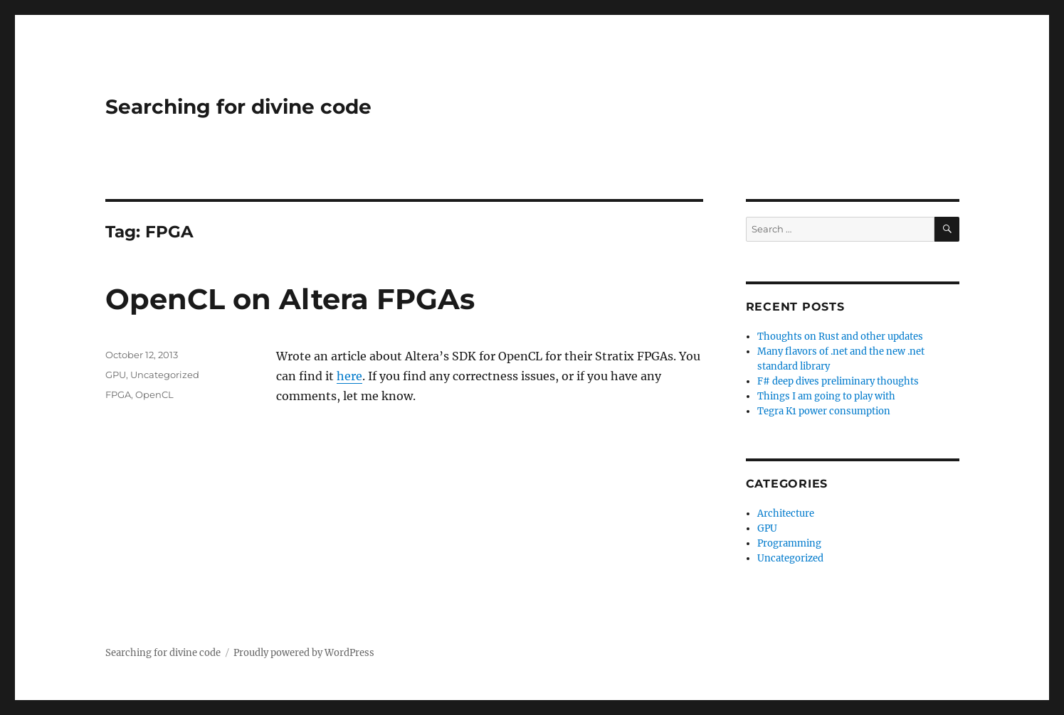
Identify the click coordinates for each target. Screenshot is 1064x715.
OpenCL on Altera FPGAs (290, 298)
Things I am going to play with (826, 396)
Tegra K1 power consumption (823, 411)
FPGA (118, 394)
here (349, 376)
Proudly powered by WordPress (303, 653)
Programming (789, 543)
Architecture (785, 513)
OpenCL (154, 394)
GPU (115, 374)
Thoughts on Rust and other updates (840, 336)
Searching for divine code (238, 107)
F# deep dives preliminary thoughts (838, 381)
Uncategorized (164, 374)
